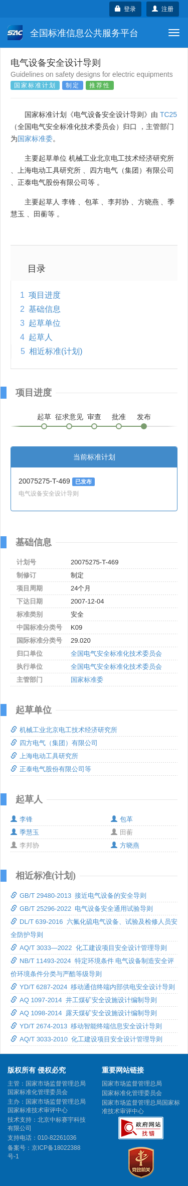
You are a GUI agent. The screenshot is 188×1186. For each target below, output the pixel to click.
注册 (162, 9)
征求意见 (69, 417)
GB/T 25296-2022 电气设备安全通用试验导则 (82, 908)
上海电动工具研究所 (44, 756)
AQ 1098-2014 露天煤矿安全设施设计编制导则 (84, 1013)
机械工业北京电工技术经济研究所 (64, 730)
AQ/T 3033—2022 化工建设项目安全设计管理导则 (89, 948)
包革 (122, 819)
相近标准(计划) (56, 351)
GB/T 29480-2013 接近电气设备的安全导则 (78, 895)
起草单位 (45, 323)
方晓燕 (125, 845)
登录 (125, 9)
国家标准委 (35, 139)
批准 (119, 417)
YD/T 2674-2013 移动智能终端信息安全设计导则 (86, 1026)
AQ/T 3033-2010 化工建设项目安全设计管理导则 (86, 1039)
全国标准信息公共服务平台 (73, 32)
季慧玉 (25, 832)
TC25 (168, 114)
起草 (44, 417)
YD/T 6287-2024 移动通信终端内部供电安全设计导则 (93, 987)
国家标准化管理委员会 (132, 1093)
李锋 (22, 819)
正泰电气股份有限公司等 (51, 769)
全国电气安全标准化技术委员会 (116, 653)
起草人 (41, 337)
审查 (94, 417)
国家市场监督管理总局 (132, 1083)
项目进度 (45, 295)
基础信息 (45, 309)
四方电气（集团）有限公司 (54, 743)
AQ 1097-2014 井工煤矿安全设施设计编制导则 (84, 1000)
